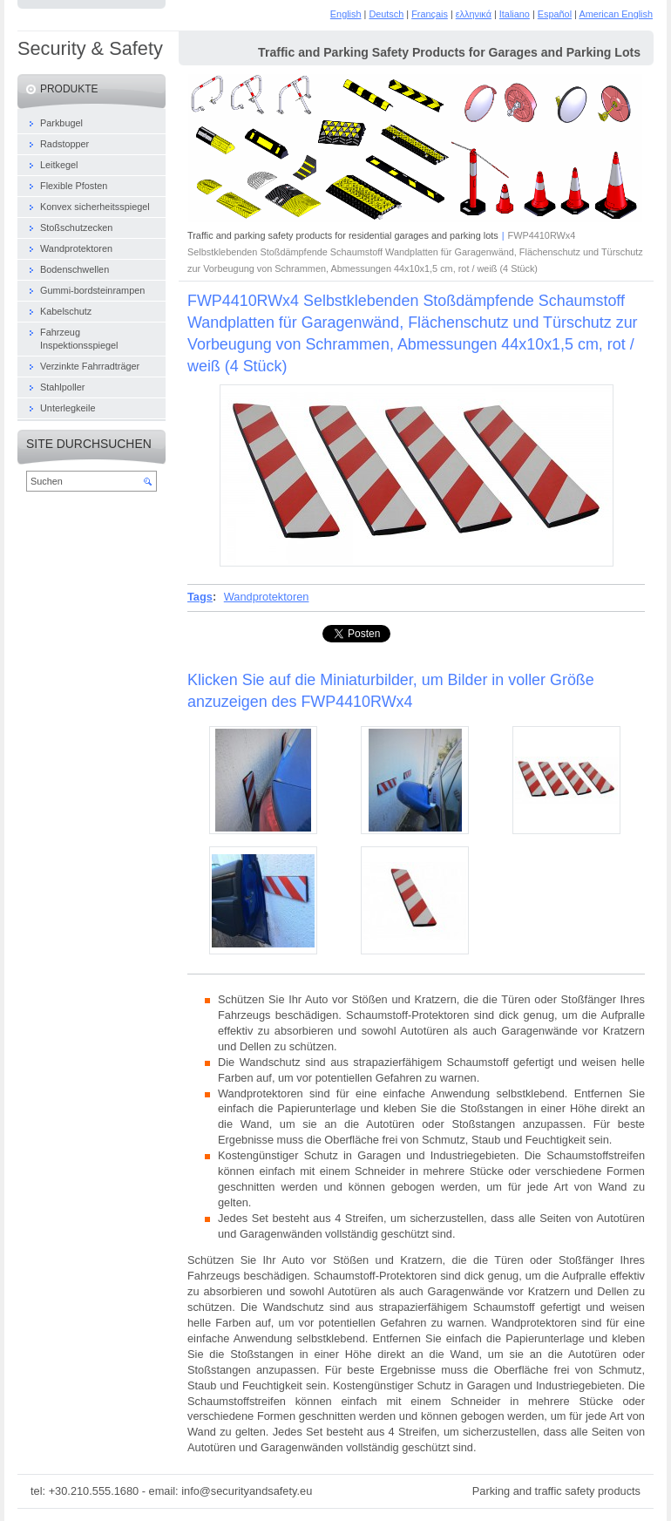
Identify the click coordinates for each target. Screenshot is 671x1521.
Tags (200, 596)
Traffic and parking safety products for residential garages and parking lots (342, 235)
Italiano (514, 14)
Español (555, 14)
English (346, 14)
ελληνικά (473, 14)
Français (429, 14)
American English (616, 14)
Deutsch (386, 14)
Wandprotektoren (266, 596)
